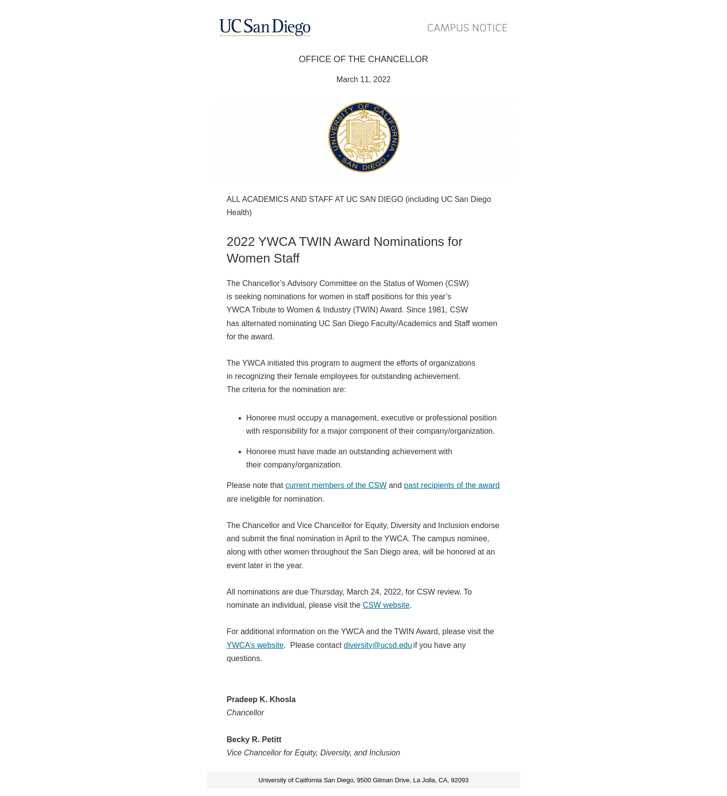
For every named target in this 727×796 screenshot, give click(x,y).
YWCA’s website (255, 645)
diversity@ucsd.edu (378, 645)
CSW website (386, 605)
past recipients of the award (452, 485)
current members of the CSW (336, 485)
